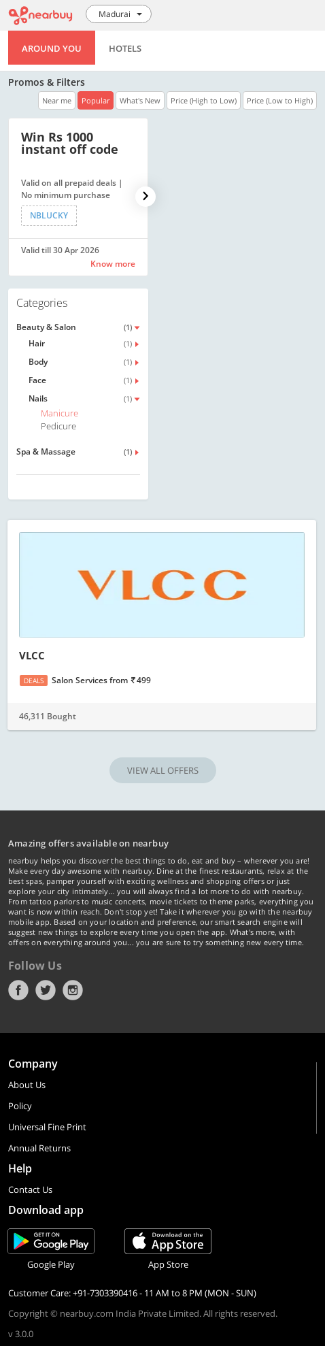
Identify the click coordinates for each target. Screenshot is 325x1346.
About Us (27, 1085)
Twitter (45, 990)
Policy (20, 1106)
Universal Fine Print (47, 1127)
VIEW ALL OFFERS (163, 770)
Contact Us (30, 1189)
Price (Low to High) (280, 100)
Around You (52, 48)
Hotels (125, 48)
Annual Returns (39, 1148)
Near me (56, 100)
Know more (112, 263)
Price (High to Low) (204, 100)
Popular (95, 100)
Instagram (73, 990)
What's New (140, 100)
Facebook (18, 990)
